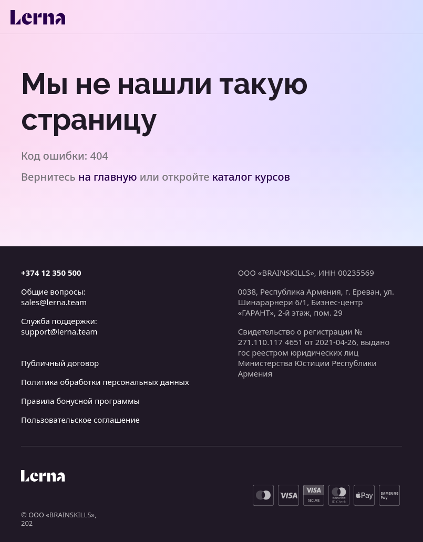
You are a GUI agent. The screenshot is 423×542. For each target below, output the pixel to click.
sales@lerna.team (54, 302)
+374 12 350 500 (51, 272)
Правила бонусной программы (80, 400)
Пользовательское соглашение (80, 419)
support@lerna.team (59, 331)
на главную (107, 177)
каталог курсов (251, 177)
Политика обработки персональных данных (105, 382)
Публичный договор (60, 363)
